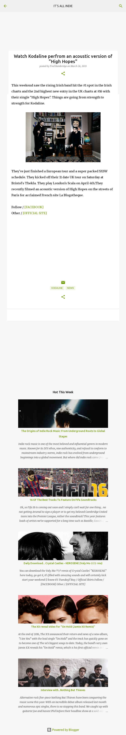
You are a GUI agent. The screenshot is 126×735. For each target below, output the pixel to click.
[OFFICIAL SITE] (35, 213)
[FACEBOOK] (33, 207)
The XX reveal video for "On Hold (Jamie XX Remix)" (63, 626)
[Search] (121, 5)
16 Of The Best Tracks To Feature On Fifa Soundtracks (63, 499)
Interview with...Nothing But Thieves (63, 690)
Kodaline (57, 288)
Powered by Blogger (63, 729)
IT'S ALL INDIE (63, 6)
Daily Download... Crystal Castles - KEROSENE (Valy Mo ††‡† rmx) (63, 563)
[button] (63, 73)
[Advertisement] (63, 352)
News (70, 288)
